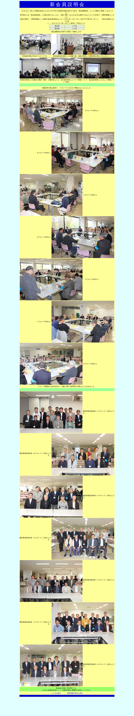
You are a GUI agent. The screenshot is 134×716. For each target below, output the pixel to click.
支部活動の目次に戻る (75, 693)
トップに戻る (56, 693)
